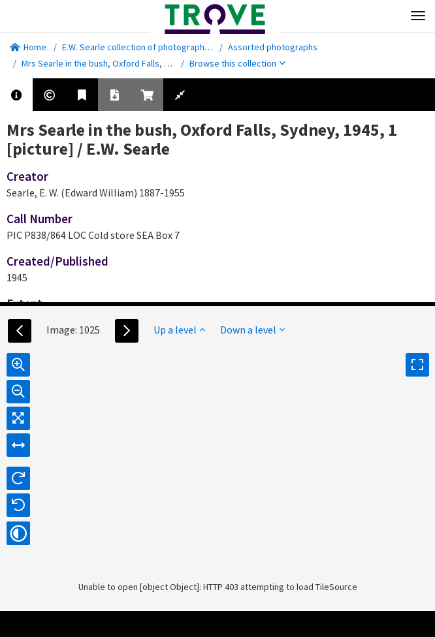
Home (28, 47)
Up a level (179, 329)
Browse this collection (237, 63)
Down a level (252, 329)
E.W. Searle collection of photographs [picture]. (154, 47)
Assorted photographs (272, 47)
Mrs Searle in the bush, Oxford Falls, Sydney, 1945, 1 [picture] (141, 63)
